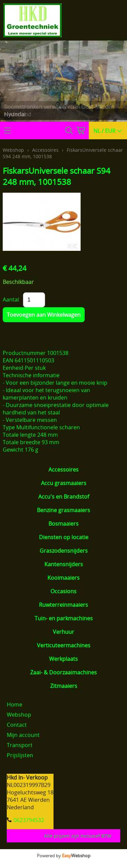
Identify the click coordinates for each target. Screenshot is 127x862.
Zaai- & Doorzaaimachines (63, 672)
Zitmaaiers (63, 686)
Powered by (63, 856)
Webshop (13, 150)
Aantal (11, 299)
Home (14, 704)
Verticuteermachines (63, 645)
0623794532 (29, 820)
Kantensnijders (63, 564)
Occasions (63, 591)
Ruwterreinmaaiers (63, 604)
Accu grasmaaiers (63, 483)
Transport (20, 745)
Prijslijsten (20, 755)
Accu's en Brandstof (63, 496)
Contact (17, 724)
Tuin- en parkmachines (64, 618)
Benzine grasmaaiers (63, 510)
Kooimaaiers (63, 577)
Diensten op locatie (63, 537)
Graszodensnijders (64, 550)
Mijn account (23, 735)
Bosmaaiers (63, 523)
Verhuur (63, 632)
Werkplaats (63, 659)
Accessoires (63, 469)
